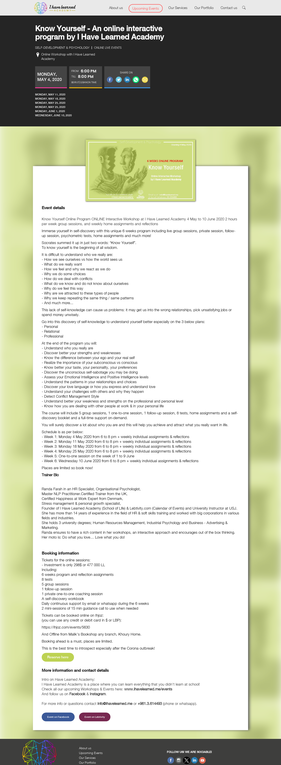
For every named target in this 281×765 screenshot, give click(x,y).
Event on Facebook (58, 717)
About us (116, 8)
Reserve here (57, 657)
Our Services (177, 8)
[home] (55, 8)
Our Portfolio (204, 8)
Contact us (229, 8)
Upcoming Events (145, 8)
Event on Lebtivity (95, 717)
